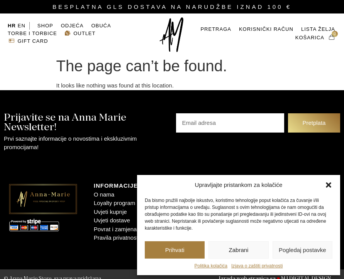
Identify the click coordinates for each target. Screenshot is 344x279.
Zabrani (239, 250)
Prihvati (175, 250)
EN (21, 21)
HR (12, 21)
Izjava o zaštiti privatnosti (257, 266)
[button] (328, 185)
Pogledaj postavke (302, 250)
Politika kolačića (211, 266)
